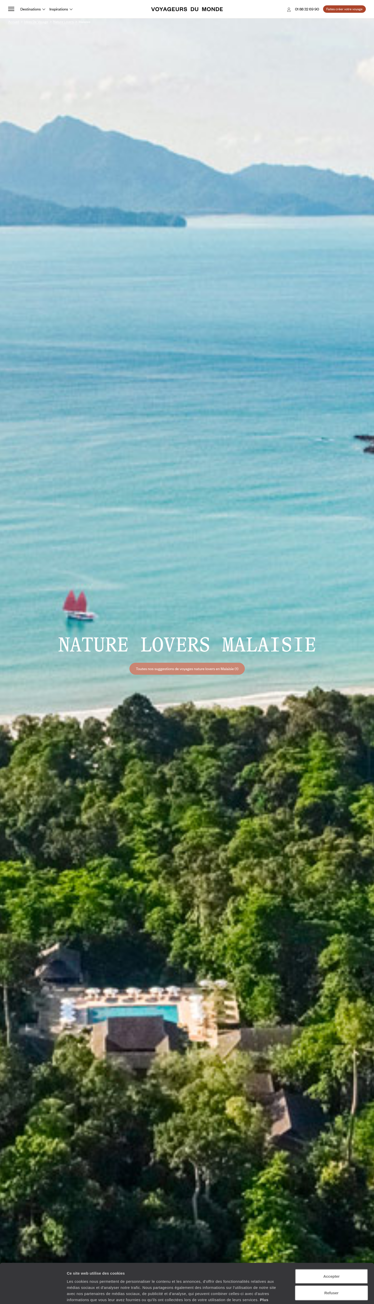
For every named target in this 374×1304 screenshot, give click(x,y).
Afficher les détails (280, 1294)
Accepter (331, 1244)
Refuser (331, 1260)
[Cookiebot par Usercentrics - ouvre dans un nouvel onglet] (33, 1294)
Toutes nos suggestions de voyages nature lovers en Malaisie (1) (187, 668)
